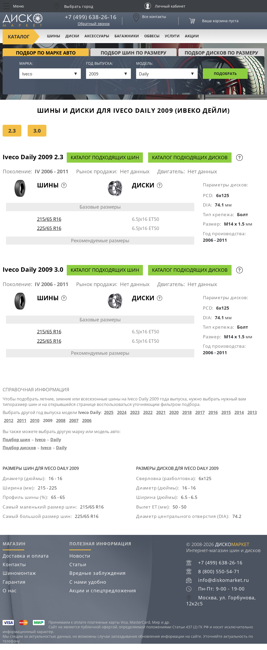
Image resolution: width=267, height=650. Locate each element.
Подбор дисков (19, 448)
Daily (55, 439)
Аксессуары (96, 35)
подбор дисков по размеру (221, 53)
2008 (60, 420)
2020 (174, 412)
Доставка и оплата (26, 556)
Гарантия (14, 582)
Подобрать (225, 73)
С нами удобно (87, 582)
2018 (187, 412)
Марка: (26, 63)
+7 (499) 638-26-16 (91, 17)
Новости (79, 556)
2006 (87, 420)
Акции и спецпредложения (102, 590)
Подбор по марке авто (46, 53)
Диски (72, 35)
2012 (8, 420)
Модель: (144, 63)
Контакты (14, 564)
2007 (73, 420)
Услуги (172, 35)
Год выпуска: (99, 63)
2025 (108, 412)
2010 (34, 420)
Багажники (126, 35)
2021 (161, 412)
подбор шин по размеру (133, 53)
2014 (239, 412)
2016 (213, 412)
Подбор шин (16, 439)
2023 (134, 412)
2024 (121, 412)
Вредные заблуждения (97, 573)
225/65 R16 (49, 228)
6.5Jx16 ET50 (145, 219)
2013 (252, 412)
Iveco (40, 439)
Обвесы (152, 35)
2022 (148, 412)
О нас (10, 590)
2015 (226, 412)
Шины (53, 35)
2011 (21, 420)
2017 (200, 412)
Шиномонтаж (19, 573)
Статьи (77, 564)
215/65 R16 (49, 219)
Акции (192, 35)
